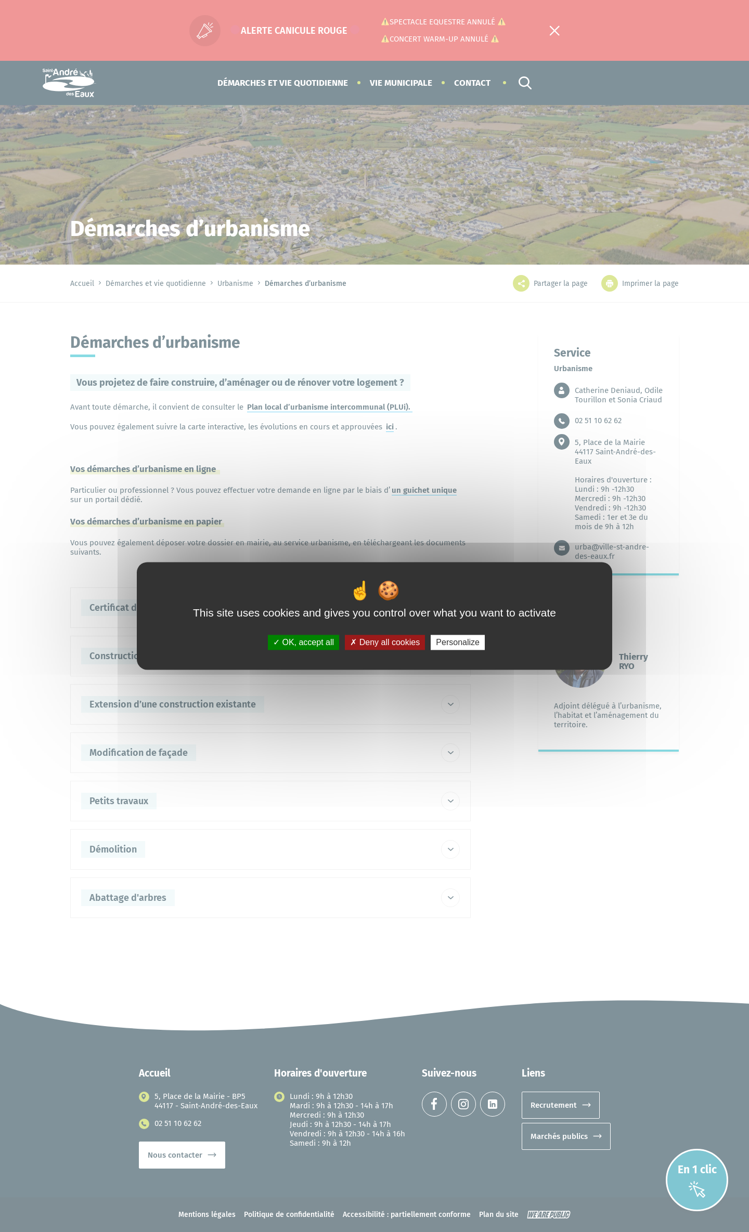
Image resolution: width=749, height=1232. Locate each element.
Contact (472, 82)
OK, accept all (303, 642)
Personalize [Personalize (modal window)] (458, 642)
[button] (282, 82)
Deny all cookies (385, 642)
